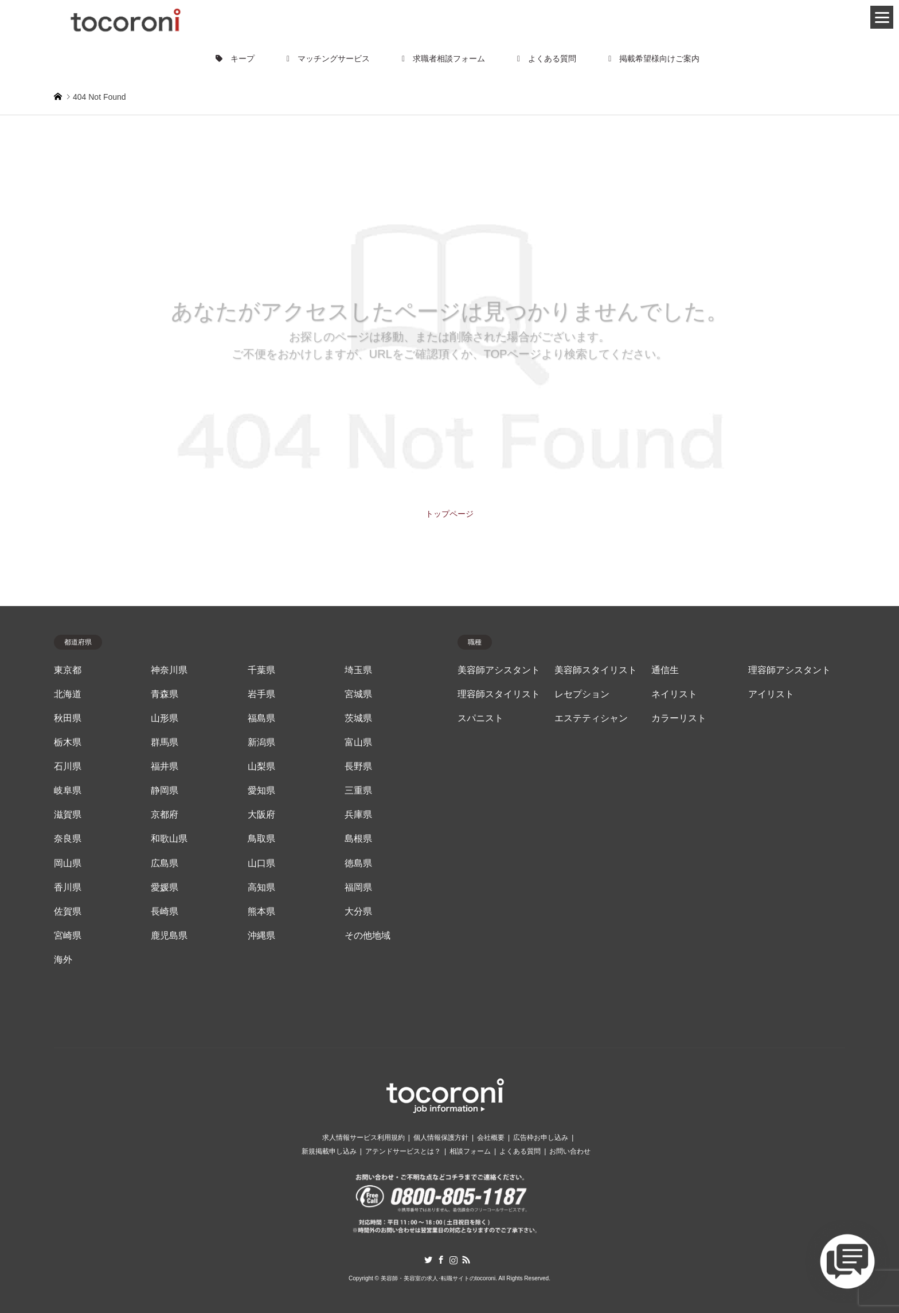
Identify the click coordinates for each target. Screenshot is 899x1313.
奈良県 (67, 838)
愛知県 (261, 790)
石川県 (67, 766)
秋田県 (67, 718)
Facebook (441, 1260)
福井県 (164, 766)
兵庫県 (358, 814)
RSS (466, 1260)
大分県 (358, 911)
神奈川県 (169, 670)
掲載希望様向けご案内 (653, 58)
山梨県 (261, 766)
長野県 (358, 766)
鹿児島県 (169, 935)
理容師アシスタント (789, 670)
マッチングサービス (328, 58)
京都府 (164, 814)
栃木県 (67, 742)
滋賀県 (67, 814)
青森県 (164, 694)
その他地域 (367, 935)
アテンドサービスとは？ (403, 1151)
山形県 (164, 718)
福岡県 (358, 887)
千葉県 (261, 670)
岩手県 (261, 694)
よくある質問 (546, 58)
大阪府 (261, 814)
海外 (63, 959)
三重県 (358, 790)
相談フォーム (470, 1151)
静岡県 (164, 790)
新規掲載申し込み (329, 1151)
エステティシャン (591, 718)
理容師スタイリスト (499, 694)
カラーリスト (678, 718)
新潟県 (261, 742)
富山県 (358, 742)
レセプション (581, 694)
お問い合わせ (570, 1151)
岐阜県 (67, 790)
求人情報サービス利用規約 (363, 1138)
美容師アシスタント (499, 670)
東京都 (67, 670)
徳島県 (358, 863)
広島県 (164, 863)
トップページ (449, 513)
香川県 (67, 887)
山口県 (261, 863)
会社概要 (491, 1138)
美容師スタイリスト (595, 670)
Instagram (454, 1260)
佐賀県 (67, 911)
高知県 (261, 887)
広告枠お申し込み (540, 1138)
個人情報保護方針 (440, 1138)
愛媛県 (164, 887)
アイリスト (771, 694)
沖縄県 (261, 935)
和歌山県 (169, 838)
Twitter (428, 1260)
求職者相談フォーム (443, 58)
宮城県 (358, 694)
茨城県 (358, 718)
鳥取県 (261, 838)
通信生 (665, 670)
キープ (235, 58)
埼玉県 (358, 670)
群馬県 (164, 742)
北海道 (67, 694)
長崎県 (164, 911)
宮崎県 (67, 935)
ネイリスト (674, 694)
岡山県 (67, 863)
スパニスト (480, 718)
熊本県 (261, 911)
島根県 (358, 838)
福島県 (261, 718)
